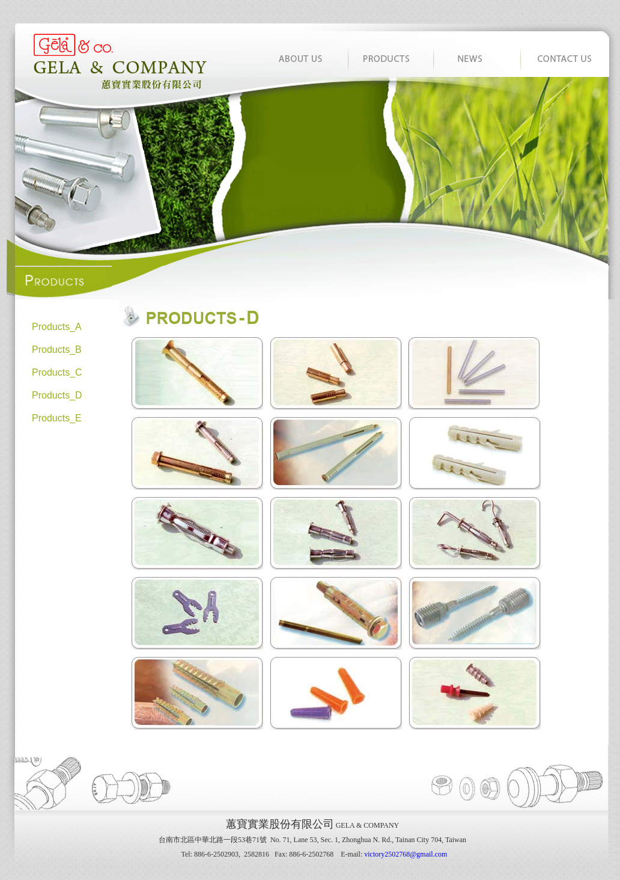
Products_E (57, 418)
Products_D (57, 395)
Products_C (57, 372)
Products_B (57, 349)
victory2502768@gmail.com (405, 854)
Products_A (57, 327)
